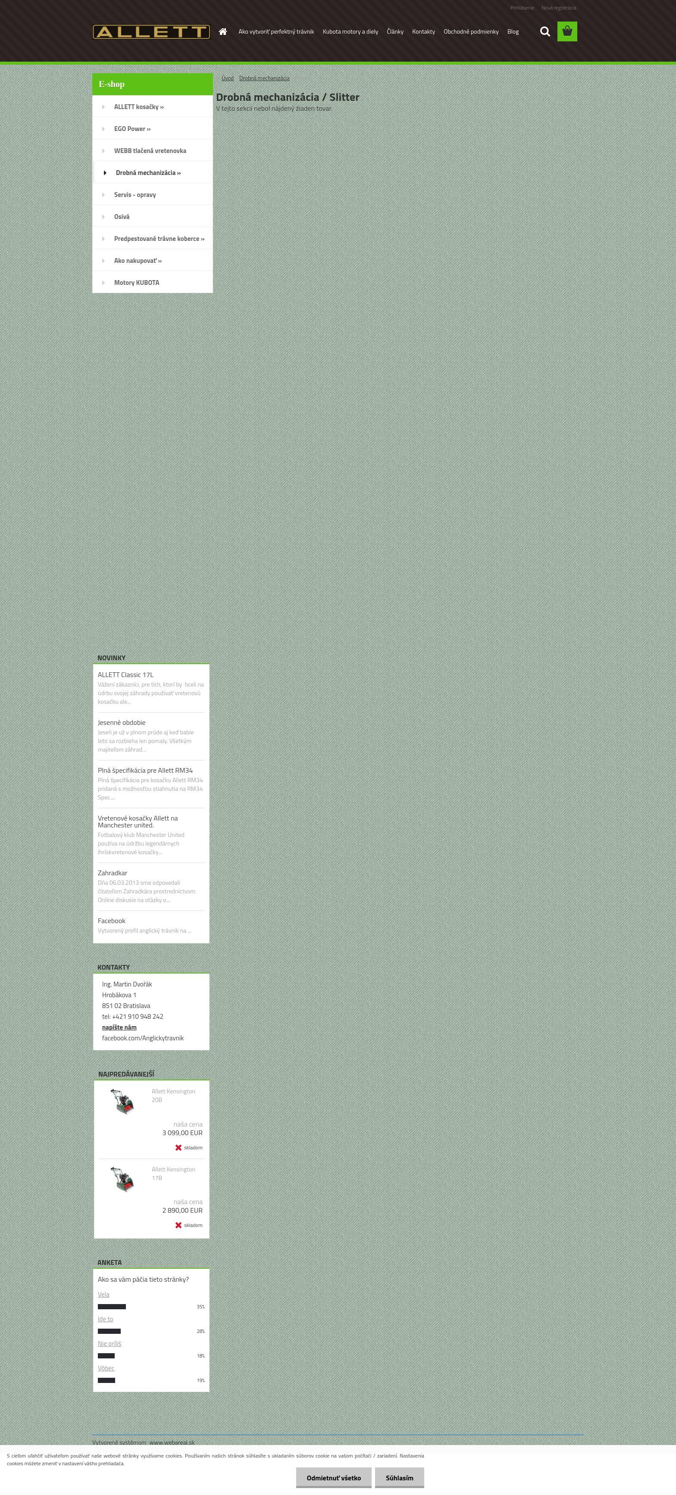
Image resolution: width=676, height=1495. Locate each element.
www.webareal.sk (172, 1442)
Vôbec (106, 1368)
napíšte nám (119, 1027)
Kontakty (423, 31)
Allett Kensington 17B (173, 1173)
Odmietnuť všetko (334, 1478)
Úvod (228, 78)
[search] (545, 31)
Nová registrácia (558, 7)
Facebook (111, 920)
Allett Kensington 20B (173, 1095)
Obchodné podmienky (471, 31)
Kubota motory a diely (351, 31)
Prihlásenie (522, 7)
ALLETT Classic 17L (125, 674)
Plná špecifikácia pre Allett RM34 (145, 770)
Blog (513, 31)
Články (395, 31)
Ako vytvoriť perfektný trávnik (276, 31)
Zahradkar (112, 873)
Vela (104, 1294)
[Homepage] (222, 31)
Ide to (105, 1319)
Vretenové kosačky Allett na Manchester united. (138, 821)
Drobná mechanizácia (264, 78)
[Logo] (151, 31)
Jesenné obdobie (122, 722)
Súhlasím (399, 1478)
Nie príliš (110, 1343)
